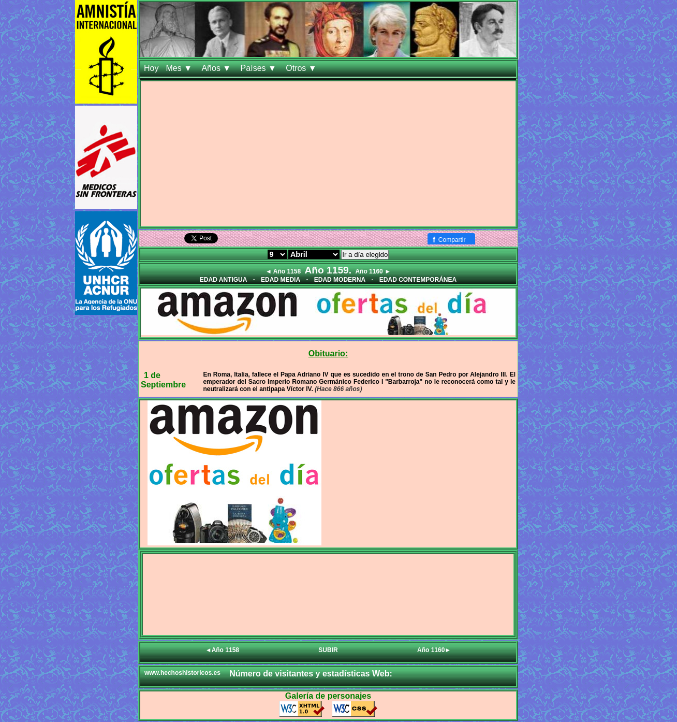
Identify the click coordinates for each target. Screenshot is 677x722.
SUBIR (327, 650)
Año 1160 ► (373, 271)
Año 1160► (434, 650)
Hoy (151, 68)
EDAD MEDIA (280, 279)
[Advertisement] (328, 153)
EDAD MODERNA (339, 279)
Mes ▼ (180, 68)
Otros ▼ (302, 68)
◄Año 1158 (222, 650)
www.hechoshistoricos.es (182, 672)
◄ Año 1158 (283, 271)
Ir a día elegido (365, 254)
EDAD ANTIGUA (223, 279)
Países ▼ (260, 68)
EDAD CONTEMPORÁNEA (418, 279)
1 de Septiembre (163, 380)
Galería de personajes (328, 695)
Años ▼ (217, 68)
